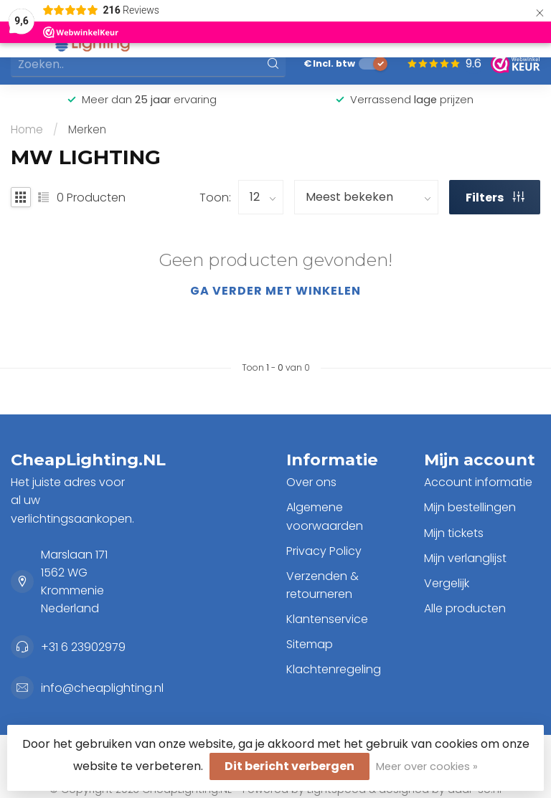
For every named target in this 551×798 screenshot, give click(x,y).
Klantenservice (327, 619)
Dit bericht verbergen (289, 766)
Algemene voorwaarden (324, 516)
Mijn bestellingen (470, 507)
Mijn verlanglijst (465, 558)
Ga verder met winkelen (275, 290)
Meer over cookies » (427, 766)
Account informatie (478, 482)
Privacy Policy (324, 551)
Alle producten (465, 608)
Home (27, 129)
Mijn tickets (454, 533)
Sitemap (309, 644)
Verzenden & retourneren (322, 585)
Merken (87, 129)
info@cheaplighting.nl (102, 688)
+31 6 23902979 (83, 647)
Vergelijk (446, 583)
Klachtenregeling (333, 669)
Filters (495, 197)
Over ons (311, 482)
